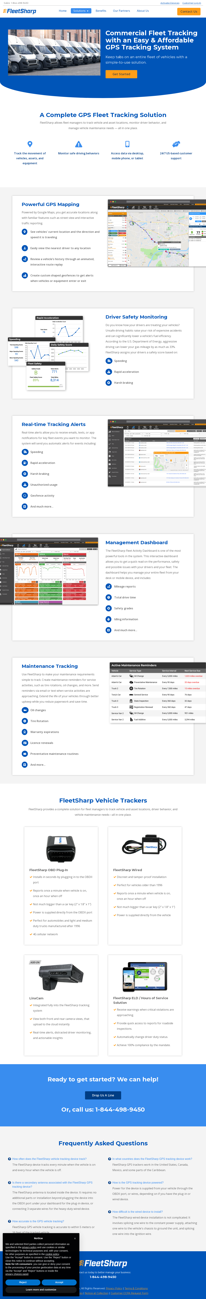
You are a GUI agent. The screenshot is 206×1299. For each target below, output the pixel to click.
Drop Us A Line (103, 1095)
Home (63, 11)
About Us (143, 11)
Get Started (121, 74)
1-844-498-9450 (19, 3)
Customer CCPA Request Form (129, 1293)
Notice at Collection (96, 1293)
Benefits (101, 11)
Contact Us (189, 11)
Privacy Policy (114, 1288)
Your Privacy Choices (70, 1293)
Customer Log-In (191, 3)
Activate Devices (169, 3)
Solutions (79, 11)
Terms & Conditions (136, 1288)
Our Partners (121, 11)
